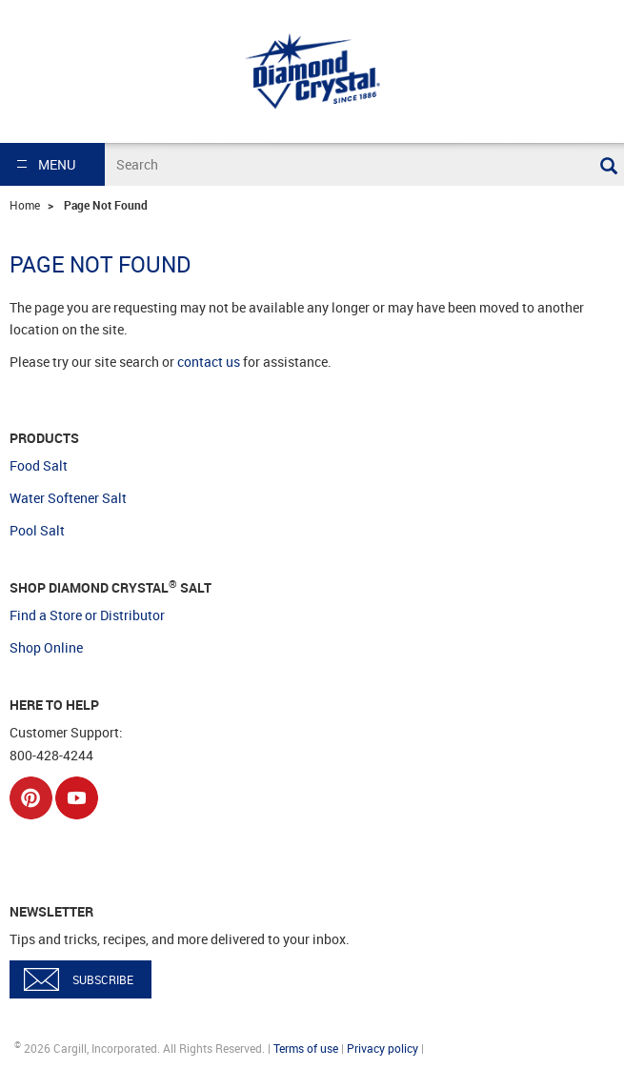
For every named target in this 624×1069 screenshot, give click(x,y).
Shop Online (46, 647)
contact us (208, 362)
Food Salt (39, 465)
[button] (52, 164)
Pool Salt (37, 530)
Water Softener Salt (68, 498)
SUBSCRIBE (102, 979)
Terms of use (305, 1048)
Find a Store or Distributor (87, 615)
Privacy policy (382, 1048)
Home (25, 204)
